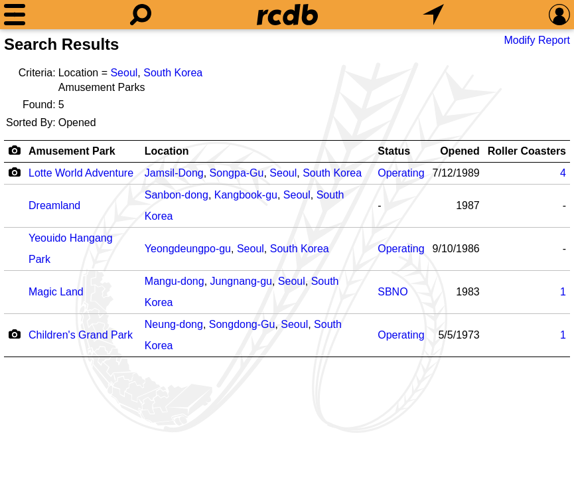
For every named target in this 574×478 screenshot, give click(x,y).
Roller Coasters (527, 151)
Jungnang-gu (241, 281)
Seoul (123, 72)
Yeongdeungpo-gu (188, 248)
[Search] (140, 14)
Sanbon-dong (176, 194)
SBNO (392, 291)
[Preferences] (559, 14)
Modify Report (537, 40)
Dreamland (54, 205)
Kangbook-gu (245, 194)
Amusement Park (72, 151)
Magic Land (56, 291)
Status (394, 151)
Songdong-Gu (242, 324)
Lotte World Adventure (81, 173)
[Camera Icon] (14, 172)
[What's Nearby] (433, 14)
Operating (401, 173)
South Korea (172, 72)
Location (167, 151)
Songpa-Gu (237, 173)
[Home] (287, 14)
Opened (460, 151)
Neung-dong (174, 324)
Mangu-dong (174, 281)
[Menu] (14, 14)
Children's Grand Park (81, 335)
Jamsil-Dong (174, 173)
